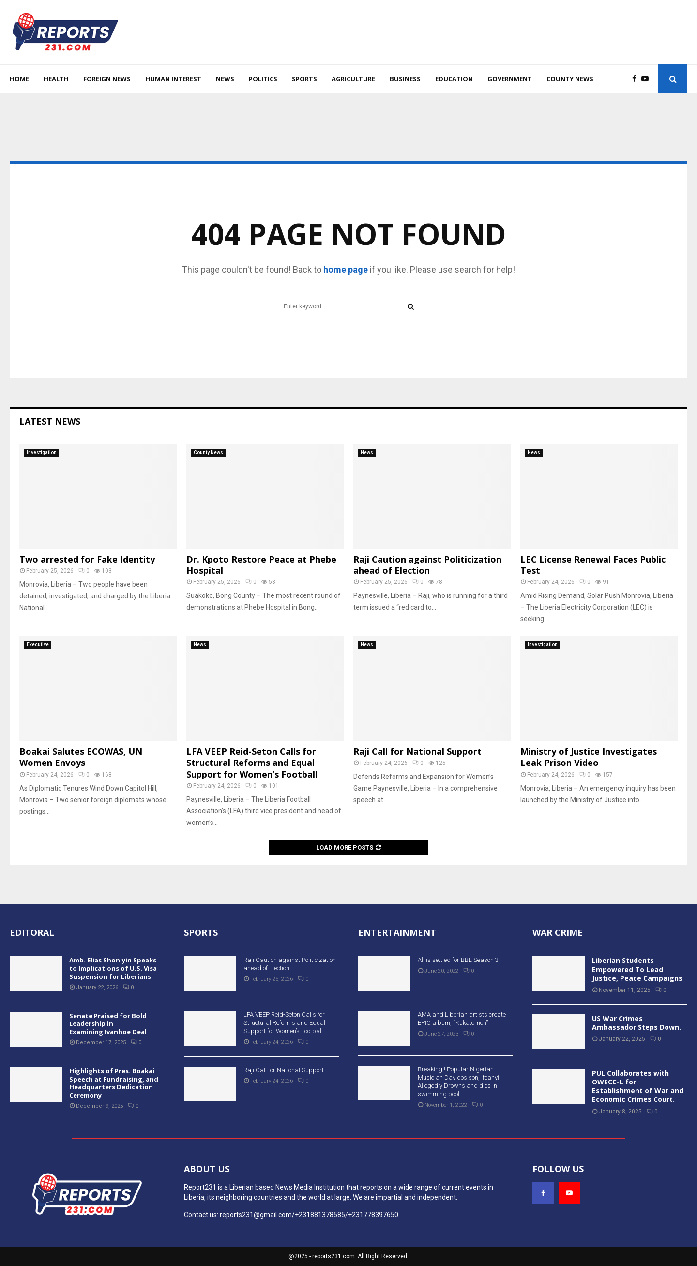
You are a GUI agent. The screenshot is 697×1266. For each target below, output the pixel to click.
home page (345, 269)
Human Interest (173, 79)
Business (405, 79)
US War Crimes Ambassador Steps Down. (636, 1023)
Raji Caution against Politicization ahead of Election (427, 564)
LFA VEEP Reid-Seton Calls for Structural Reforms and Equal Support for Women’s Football (252, 763)
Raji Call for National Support (417, 751)
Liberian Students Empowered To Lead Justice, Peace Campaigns (637, 969)
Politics (263, 79)
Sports (304, 79)
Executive (38, 644)
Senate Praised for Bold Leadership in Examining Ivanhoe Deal (108, 1024)
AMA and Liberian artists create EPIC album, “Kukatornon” (462, 1018)
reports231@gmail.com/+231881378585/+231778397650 (309, 1215)
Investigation (42, 452)
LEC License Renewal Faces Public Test (593, 564)
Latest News (49, 421)
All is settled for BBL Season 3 (458, 959)
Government (509, 79)
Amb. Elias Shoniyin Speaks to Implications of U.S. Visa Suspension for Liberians (113, 968)
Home (19, 79)
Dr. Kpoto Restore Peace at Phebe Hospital (261, 564)
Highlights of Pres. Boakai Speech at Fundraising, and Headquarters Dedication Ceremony (113, 1083)
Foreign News (107, 79)
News (225, 79)
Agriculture (353, 79)
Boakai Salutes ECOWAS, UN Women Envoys (80, 757)
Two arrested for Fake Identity (87, 559)
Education (454, 79)
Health (56, 79)
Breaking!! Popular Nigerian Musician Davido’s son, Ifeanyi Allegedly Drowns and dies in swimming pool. (458, 1082)
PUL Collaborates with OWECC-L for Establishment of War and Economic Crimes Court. (637, 1086)
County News (569, 79)
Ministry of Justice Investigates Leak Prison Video (588, 757)
